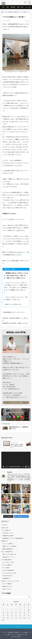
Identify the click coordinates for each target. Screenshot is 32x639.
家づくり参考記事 (6, 551)
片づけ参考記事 (6, 559)
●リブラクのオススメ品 (8, 573)
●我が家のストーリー (8, 557)
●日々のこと (6, 589)
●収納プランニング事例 (8, 546)
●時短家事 (5, 578)
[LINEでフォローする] (18, 416)
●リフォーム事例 (7, 543)
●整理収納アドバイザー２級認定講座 (12, 538)
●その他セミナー (7, 533)
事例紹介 (4, 541)
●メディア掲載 (6, 583)
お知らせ (4, 527)
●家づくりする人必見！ (8, 554)
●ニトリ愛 (5, 567)
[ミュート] (26, 467)
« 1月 (2, 620)
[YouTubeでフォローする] (22, 416)
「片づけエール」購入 (16, 402)
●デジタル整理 (6, 565)
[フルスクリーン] (28, 467)
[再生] (3, 467)
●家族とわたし (6, 586)
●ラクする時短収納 (7, 570)
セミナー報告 (6, 530)
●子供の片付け (6, 575)
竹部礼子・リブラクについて (10, 581)
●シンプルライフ (7, 562)
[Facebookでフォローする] (10, 416)
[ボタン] (25, 3)
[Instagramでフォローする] (14, 416)
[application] (16, 460)
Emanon (19, 636)
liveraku (28, 20)
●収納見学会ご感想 (7, 535)
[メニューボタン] (29, 2)
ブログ (4, 525)
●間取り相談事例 (7, 549)
